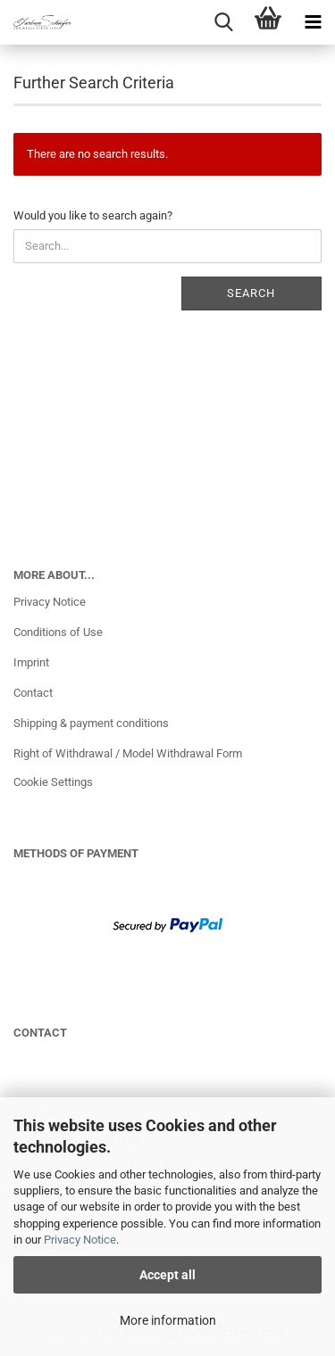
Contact (33, 692)
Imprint (31, 662)
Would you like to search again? (92, 215)
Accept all (167, 1275)
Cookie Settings (53, 782)
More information (168, 1320)
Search (251, 293)
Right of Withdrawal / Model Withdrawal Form (127, 753)
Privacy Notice (80, 1239)
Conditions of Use (58, 632)
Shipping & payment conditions (91, 723)
